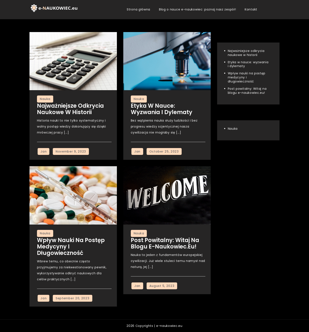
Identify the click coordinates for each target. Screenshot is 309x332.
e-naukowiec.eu (169, 326)
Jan (43, 151)
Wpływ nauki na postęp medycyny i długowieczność (247, 77)
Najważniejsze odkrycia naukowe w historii (70, 109)
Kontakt (251, 9)
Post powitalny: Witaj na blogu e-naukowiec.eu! (165, 243)
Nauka (45, 99)
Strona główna (138, 9)
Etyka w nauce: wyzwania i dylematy (161, 109)
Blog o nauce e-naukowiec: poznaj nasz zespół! (197, 9)
